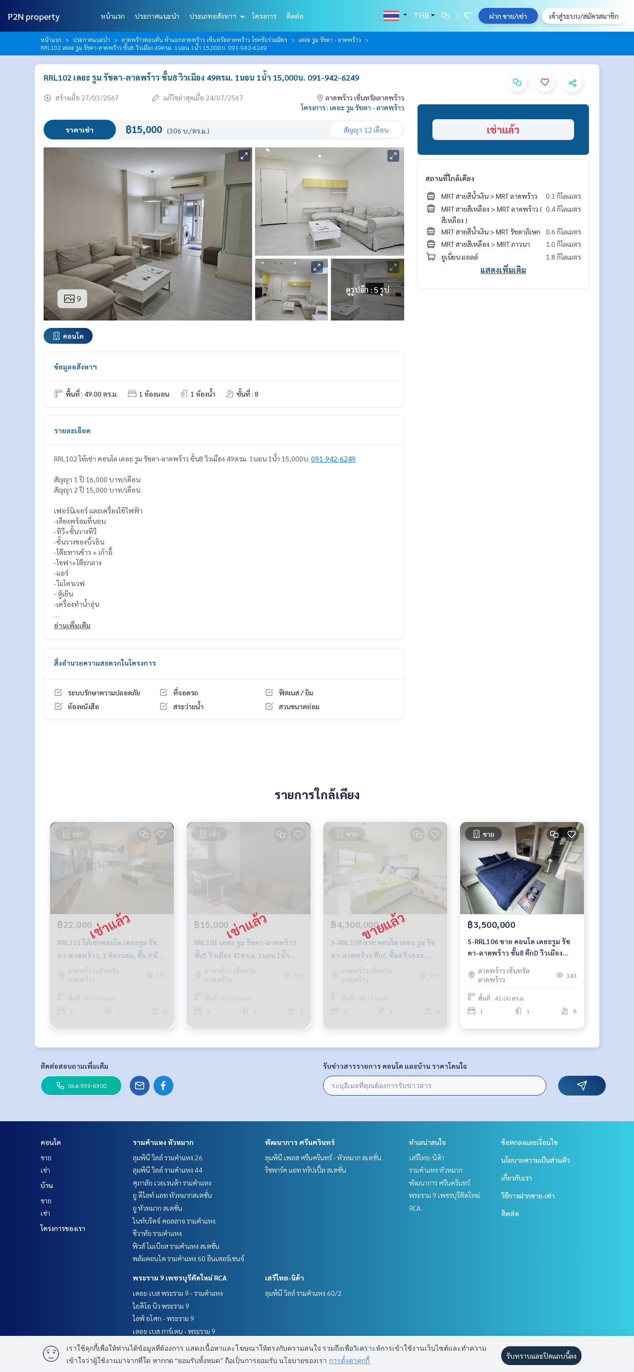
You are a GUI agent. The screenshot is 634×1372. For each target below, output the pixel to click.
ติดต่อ (295, 15)
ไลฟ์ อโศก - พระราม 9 (163, 1318)
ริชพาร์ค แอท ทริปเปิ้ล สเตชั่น (305, 1169)
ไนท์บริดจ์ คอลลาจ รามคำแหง (174, 1220)
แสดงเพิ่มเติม (503, 270)
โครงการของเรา (63, 1228)
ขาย (46, 1157)
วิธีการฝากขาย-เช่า (528, 1195)
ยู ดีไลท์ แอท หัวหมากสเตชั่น (172, 1194)
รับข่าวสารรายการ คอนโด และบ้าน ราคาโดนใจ (395, 1065)
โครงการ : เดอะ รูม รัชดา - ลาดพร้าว (352, 107)
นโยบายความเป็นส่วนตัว (535, 1159)
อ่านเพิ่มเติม (72, 625)
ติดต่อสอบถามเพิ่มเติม (74, 1065)
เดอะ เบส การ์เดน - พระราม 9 (174, 1330)
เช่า (45, 1169)
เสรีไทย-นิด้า (284, 1277)
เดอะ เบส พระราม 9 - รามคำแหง (178, 1292)
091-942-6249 (333, 458)
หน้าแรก (113, 15)
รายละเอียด (72, 430)
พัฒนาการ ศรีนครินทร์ (300, 1142)
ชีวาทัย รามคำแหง (157, 1233)
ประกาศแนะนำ (157, 15)
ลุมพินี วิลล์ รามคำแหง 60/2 (303, 1292)
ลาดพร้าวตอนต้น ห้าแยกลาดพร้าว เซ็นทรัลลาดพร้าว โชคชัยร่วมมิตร (204, 40)
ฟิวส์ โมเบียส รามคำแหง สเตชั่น (176, 1245)
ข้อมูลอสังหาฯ (75, 366)
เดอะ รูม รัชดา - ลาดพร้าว (330, 40)
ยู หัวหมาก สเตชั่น (157, 1207)
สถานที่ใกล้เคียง (450, 178)
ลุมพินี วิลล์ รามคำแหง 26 (168, 1157)
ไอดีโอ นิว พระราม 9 (161, 1305)
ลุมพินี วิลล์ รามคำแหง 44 (168, 1169)
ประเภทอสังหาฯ (215, 15)
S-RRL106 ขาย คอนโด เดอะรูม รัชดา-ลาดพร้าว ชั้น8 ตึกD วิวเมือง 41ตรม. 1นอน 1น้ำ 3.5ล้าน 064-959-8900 (519, 950)
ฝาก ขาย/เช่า (508, 15)
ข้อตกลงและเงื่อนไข (529, 1142)
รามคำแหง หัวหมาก (163, 1142)
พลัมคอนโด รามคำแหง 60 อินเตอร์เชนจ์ (188, 1258)
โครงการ (264, 15)
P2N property (34, 16)
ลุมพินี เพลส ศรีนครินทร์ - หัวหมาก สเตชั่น (323, 1157)
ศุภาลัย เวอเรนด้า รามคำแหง (172, 1182)
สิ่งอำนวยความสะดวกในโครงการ (105, 662)
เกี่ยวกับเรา (516, 1177)
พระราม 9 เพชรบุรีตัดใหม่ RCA (180, 1277)
